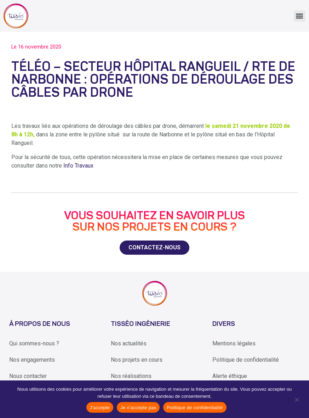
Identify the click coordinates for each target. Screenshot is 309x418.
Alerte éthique (229, 376)
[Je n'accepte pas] (296, 399)
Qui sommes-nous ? (34, 343)
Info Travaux (78, 165)
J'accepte (100, 407)
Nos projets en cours (136, 359)
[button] (299, 16)
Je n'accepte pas (138, 407)
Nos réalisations (131, 376)
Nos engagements (32, 359)
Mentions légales (234, 343)
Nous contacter (28, 376)
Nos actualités (129, 343)
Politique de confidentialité (245, 359)
